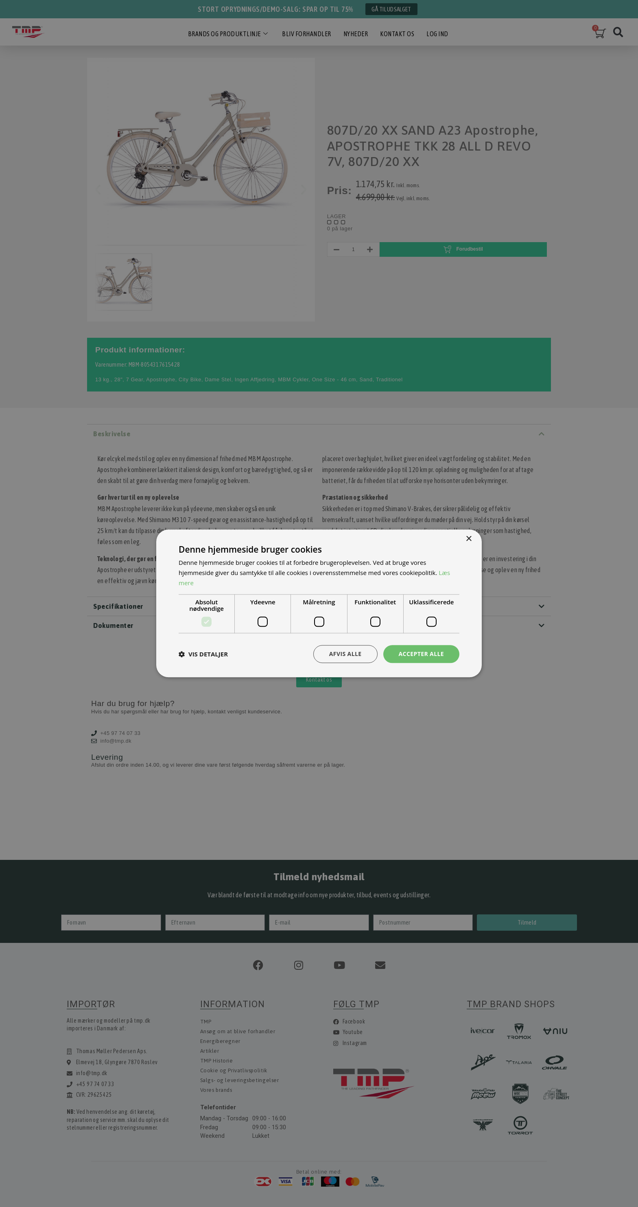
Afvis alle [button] (345, 654)
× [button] (468, 539)
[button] (203, 654)
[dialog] (319, 603)
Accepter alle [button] (421, 654)
